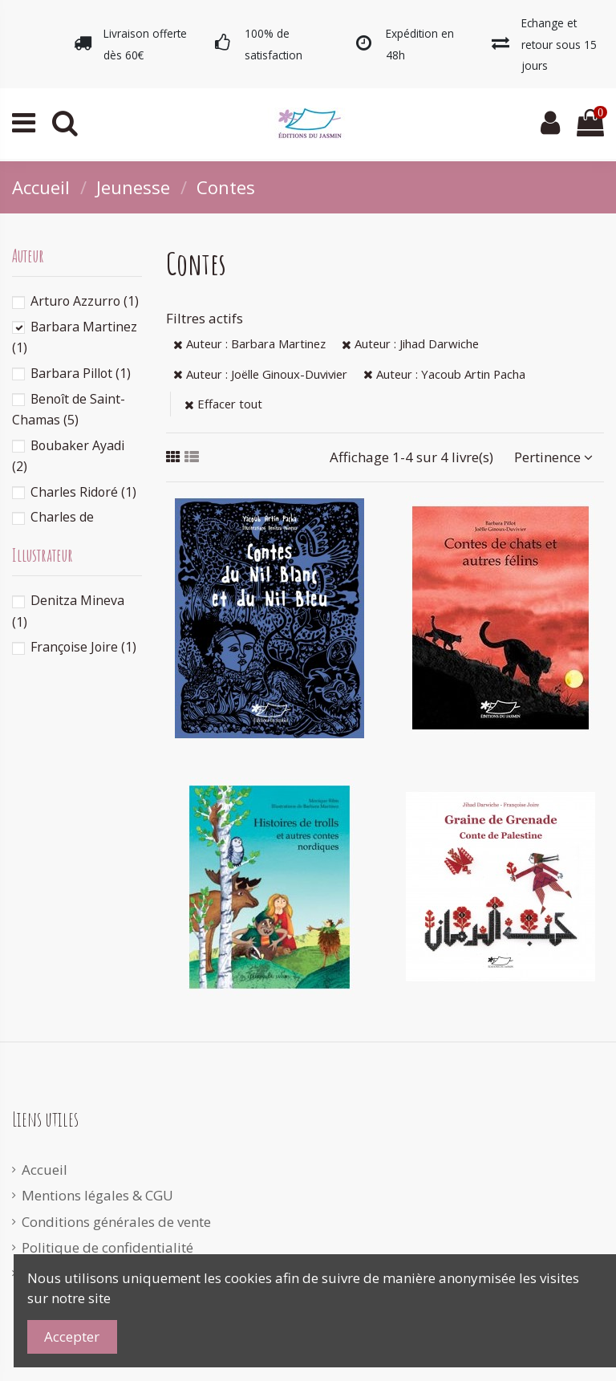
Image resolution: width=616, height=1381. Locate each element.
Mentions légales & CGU (97, 1195)
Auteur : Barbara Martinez (249, 343)
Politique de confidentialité (107, 1247)
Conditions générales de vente (116, 1221)
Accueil (44, 1169)
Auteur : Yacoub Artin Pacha (444, 374)
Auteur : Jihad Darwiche (410, 343)
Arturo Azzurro (84, 301)
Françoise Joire (83, 647)
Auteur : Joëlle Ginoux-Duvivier (260, 374)
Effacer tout (223, 404)
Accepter (71, 1336)
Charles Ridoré (83, 492)
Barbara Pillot (80, 373)
